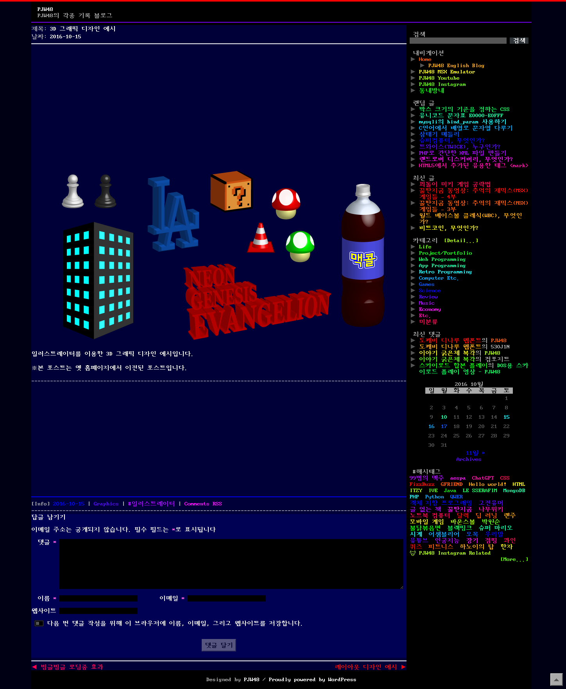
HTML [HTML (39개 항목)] (519, 484)
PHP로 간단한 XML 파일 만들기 (463, 153)
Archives (469, 459)
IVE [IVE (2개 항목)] (433, 490)
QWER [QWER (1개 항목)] (456, 497)
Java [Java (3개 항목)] (450, 490)
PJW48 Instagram (442, 84)
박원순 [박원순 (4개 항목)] (491, 522)
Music (427, 303)
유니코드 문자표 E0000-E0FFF (461, 115)
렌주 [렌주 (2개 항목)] (509, 515)
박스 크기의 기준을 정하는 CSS (464, 109)
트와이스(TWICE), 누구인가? (459, 147)
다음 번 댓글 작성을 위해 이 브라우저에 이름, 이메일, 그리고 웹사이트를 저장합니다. (175, 623)
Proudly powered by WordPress (312, 680)
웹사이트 (43, 611)
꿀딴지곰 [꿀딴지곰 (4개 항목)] (459, 509)
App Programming (442, 265)
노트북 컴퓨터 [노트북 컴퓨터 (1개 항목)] (430, 515)
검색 (419, 34)
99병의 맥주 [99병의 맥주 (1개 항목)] (427, 478)
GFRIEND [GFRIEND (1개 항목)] (452, 484)
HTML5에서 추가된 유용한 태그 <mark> (473, 165)
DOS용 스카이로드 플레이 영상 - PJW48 (473, 368)
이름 (47, 598)
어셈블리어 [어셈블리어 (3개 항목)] (444, 534)
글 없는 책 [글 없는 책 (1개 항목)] (425, 509)
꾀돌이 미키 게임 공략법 (455, 184)
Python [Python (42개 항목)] (434, 497)
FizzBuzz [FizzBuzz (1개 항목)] (422, 484)
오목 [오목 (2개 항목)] (472, 534)
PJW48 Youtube (439, 78)
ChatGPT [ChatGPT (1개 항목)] (483, 478)
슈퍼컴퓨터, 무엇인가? (452, 140)
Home (425, 59)
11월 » (475, 453)
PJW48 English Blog (456, 65)
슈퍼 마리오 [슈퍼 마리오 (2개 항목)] (495, 528)
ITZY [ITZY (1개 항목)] (416, 490)
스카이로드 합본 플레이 (453, 365)
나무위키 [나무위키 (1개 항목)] (490, 509)
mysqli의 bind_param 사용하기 (463, 122)
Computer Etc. (439, 278)
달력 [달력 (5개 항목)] (463, 515)
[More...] (514, 559)
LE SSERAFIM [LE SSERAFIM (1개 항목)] (480, 490)
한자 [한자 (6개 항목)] (506, 547)
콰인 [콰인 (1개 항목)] (509, 540)
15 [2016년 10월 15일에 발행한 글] (506, 417)
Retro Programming (445, 272)
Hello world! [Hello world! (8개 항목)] (488, 484)
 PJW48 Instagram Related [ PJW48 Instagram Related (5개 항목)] (450, 553)
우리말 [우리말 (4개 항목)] (494, 534)
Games (427, 284)
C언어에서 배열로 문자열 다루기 (466, 128)
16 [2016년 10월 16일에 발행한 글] (431, 426)
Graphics (106, 504)
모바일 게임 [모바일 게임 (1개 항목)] (427, 522)
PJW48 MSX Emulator (447, 72)
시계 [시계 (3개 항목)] (416, 534)
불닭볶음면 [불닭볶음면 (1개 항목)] (425, 528)
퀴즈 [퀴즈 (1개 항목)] (416, 547)
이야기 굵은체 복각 (447, 353)
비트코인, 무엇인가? (448, 228)
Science (430, 290)
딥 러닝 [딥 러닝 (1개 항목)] (486, 515)
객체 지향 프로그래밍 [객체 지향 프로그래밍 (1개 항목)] (441, 503)
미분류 (428, 322)
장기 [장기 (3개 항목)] (472, 540)
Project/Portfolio (445, 253)
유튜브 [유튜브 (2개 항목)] (419, 540)
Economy (430, 309)
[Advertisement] (219, 101)
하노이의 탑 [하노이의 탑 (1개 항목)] (477, 547)
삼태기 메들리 (439, 134)
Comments (203, 504)
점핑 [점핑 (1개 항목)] (491, 540)
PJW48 (45, 9)
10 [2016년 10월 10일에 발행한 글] (444, 417)
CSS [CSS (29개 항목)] (505, 478)
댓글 (47, 542)
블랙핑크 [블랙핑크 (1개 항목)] (459, 528)
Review (428, 297)
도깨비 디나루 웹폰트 (450, 340)
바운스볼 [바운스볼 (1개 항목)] (462, 522)
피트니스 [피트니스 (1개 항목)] (440, 547)
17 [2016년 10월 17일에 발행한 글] (444, 426)
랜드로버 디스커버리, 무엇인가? (466, 159)
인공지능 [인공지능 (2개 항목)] (447, 540)
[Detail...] (461, 240)
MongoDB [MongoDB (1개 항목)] (514, 490)
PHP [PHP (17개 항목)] (414, 497)
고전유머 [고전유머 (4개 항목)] (490, 503)
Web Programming (442, 259)
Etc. (425, 315)
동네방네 (431, 90)
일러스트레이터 (153, 504)
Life (425, 247)
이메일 (171, 598)
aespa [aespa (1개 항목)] (458, 478)
